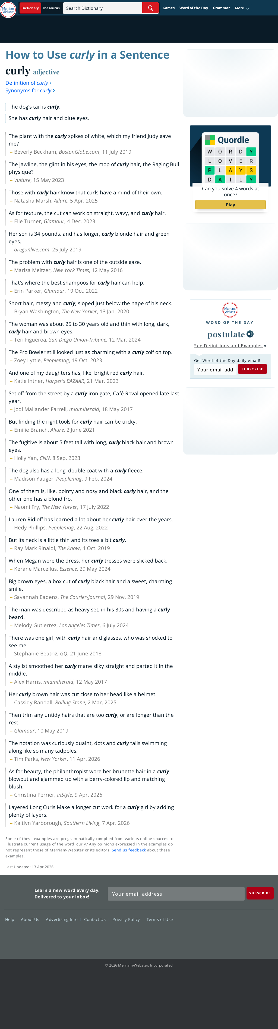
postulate (226, 334)
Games (169, 7)
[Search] (111, 7)
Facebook (205, 935)
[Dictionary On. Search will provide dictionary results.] (41, 8)
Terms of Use (160, 919)
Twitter (224, 935)
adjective (46, 71)
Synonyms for (30, 90)
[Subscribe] (260, 893)
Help (11, 919)
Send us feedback (129, 850)
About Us (31, 919)
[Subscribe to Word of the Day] (215, 369)
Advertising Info (63, 919)
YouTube (244, 935)
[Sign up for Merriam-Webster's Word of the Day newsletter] (176, 894)
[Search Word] (150, 7)
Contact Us (96, 919)
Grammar (221, 7)
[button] (242, 8)
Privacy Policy (127, 919)
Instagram (263, 935)
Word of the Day (193, 7)
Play (230, 205)
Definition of (28, 82)
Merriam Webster (18, 892)
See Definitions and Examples (228, 346)
